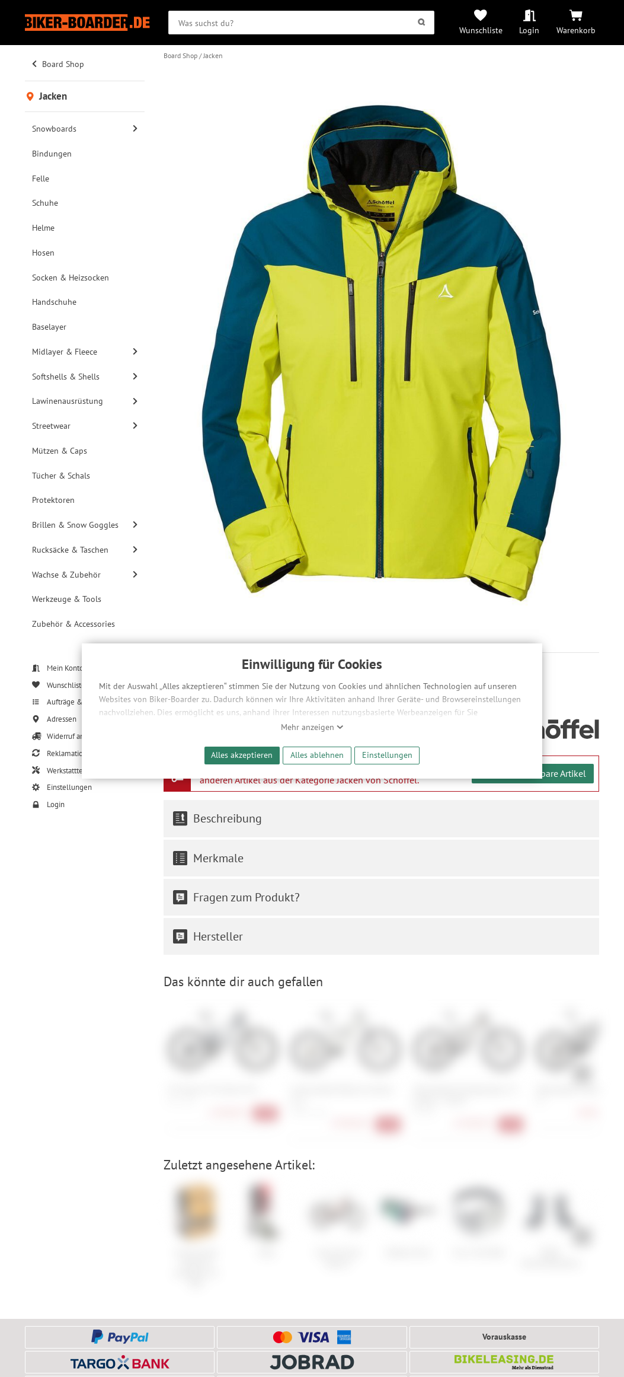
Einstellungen (387, 754)
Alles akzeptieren (242, 754)
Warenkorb (576, 30)
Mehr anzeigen (312, 727)
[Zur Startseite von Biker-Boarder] (87, 22)
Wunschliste (481, 30)
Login (529, 30)
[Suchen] (421, 22)
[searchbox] (301, 22)
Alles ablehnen (317, 754)
